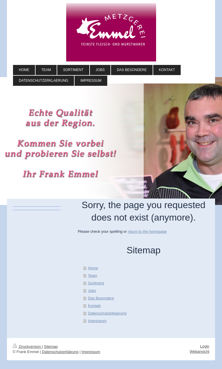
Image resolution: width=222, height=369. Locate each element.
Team (92, 275)
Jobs (92, 290)
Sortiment (96, 283)
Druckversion (27, 346)
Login (204, 346)
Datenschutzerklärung (60, 352)
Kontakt (94, 305)
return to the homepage (147, 231)
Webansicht (199, 351)
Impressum (97, 321)
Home (93, 268)
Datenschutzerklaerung (107, 313)
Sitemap (51, 346)
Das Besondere (101, 298)
